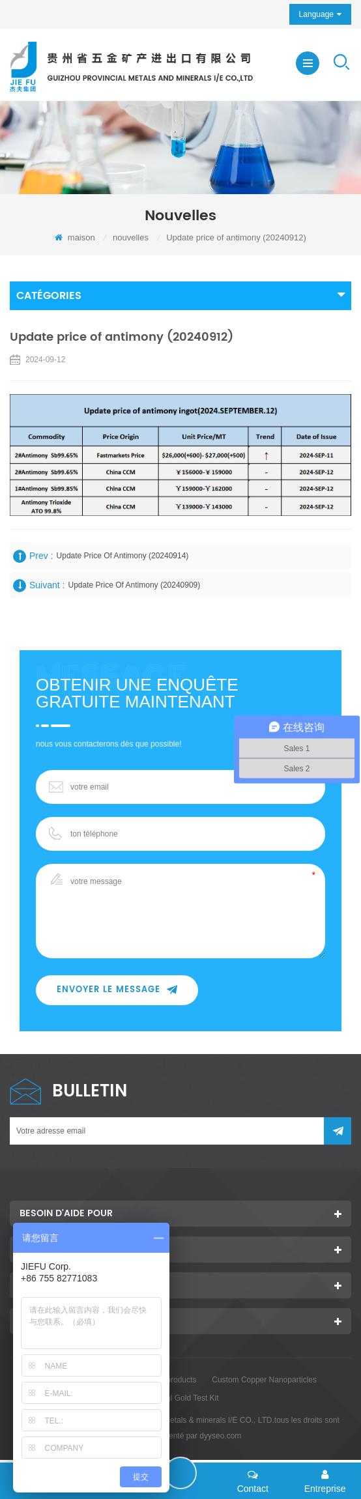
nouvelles (131, 237)
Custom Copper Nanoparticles (264, 1379)
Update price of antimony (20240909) (134, 585)
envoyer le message (117, 990)
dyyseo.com (220, 1435)
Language (316, 14)
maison (75, 237)
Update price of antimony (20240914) (123, 555)
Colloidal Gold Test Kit (180, 1398)
